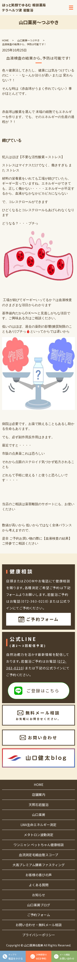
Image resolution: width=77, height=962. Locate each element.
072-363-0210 (34, 601)
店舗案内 (38, 794)
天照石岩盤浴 (38, 804)
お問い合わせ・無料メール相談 (39, 924)
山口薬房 (38, 814)
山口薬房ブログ (38, 904)
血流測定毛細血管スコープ (38, 854)
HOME (5, 40)
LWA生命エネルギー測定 (38, 824)
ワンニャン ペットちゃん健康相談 (39, 844)
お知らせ (38, 894)
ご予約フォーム (38, 914)
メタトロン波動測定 (38, 834)
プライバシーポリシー (38, 934)
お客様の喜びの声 (38, 874)
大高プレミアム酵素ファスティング (39, 864)
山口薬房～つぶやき (28, 40)
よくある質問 (38, 884)
